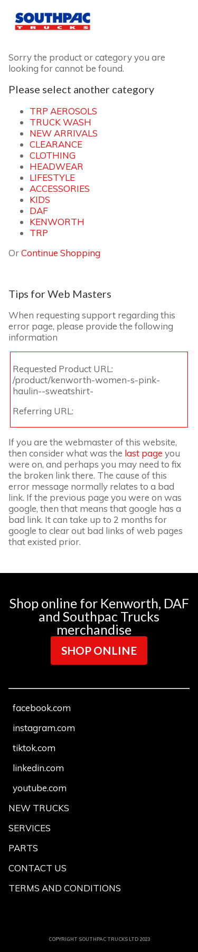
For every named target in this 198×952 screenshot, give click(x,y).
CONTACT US (37, 867)
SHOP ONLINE (99, 650)
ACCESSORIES (60, 188)
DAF (39, 210)
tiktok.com (34, 747)
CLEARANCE (56, 144)
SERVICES (29, 827)
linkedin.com (38, 767)
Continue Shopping (60, 252)
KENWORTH (57, 221)
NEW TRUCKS (38, 807)
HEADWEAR (56, 166)
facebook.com (42, 707)
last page (144, 453)
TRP (39, 232)
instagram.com (44, 727)
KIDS (40, 199)
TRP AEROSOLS (63, 110)
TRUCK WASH (60, 122)
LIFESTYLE (52, 177)
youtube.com (40, 787)
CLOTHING (53, 155)
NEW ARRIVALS (64, 133)
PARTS (23, 847)
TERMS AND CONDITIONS (64, 887)
